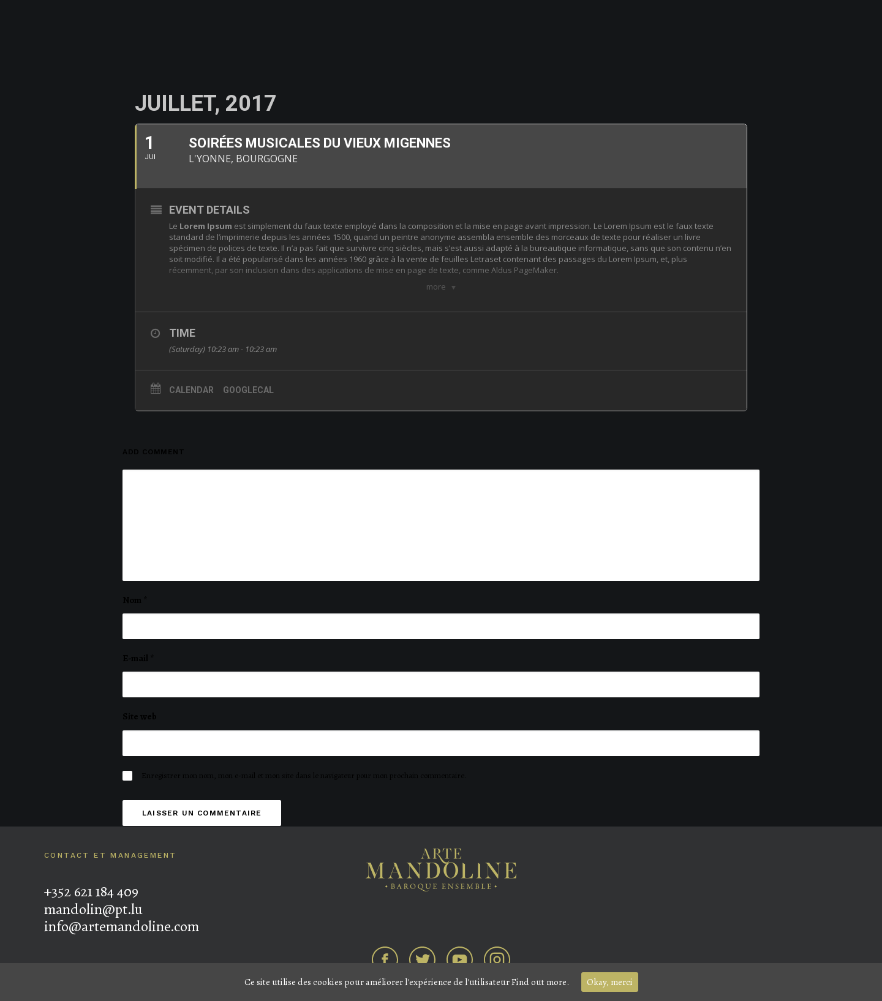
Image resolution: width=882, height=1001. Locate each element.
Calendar (191, 390)
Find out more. (540, 982)
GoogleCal (248, 390)
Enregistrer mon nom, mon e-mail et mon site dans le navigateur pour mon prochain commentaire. (303, 775)
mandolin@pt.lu (93, 909)
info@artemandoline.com (121, 926)
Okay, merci (610, 982)
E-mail (138, 658)
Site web (140, 716)
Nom (135, 600)
